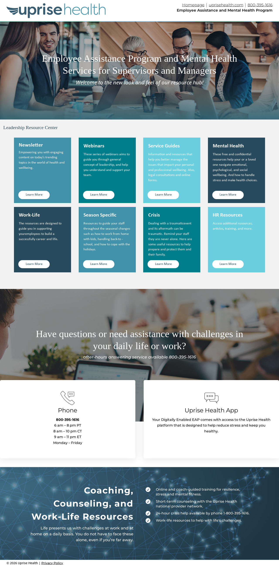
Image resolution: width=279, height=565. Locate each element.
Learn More (34, 194)
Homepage (193, 5)
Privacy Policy (52, 563)
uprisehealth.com (226, 5)
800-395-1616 (260, 5)
